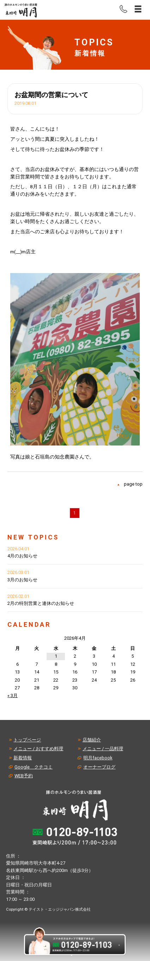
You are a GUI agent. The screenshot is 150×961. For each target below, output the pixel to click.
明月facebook (97, 757)
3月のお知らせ (22, 579)
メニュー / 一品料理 (103, 748)
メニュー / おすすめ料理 (38, 748)
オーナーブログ (99, 767)
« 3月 (12, 695)
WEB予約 (23, 775)
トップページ (27, 739)
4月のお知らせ (22, 555)
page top (133, 484)
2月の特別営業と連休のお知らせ (40, 603)
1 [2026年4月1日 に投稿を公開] (56, 656)
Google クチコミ (33, 767)
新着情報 (22, 757)
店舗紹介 (92, 739)
